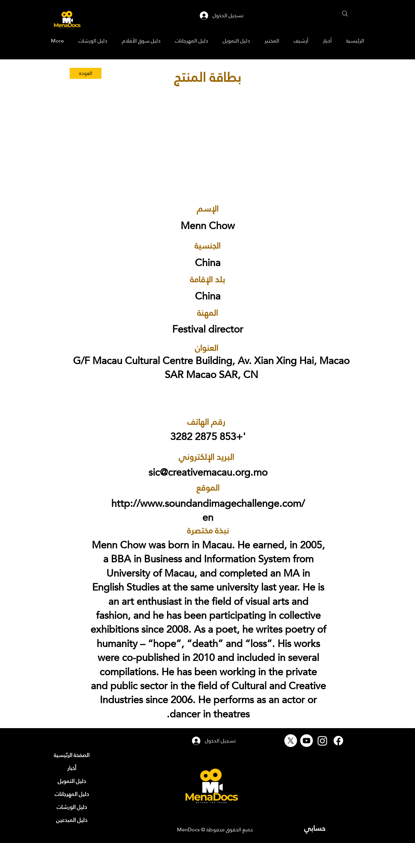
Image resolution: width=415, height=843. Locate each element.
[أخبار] (72, 768)
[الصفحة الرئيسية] (72, 755)
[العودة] (85, 73)
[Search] (345, 13)
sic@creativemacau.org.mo (207, 472)
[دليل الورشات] (72, 806)
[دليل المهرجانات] (72, 794)
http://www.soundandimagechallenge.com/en (208, 510)
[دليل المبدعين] (72, 819)
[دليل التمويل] (72, 781)
